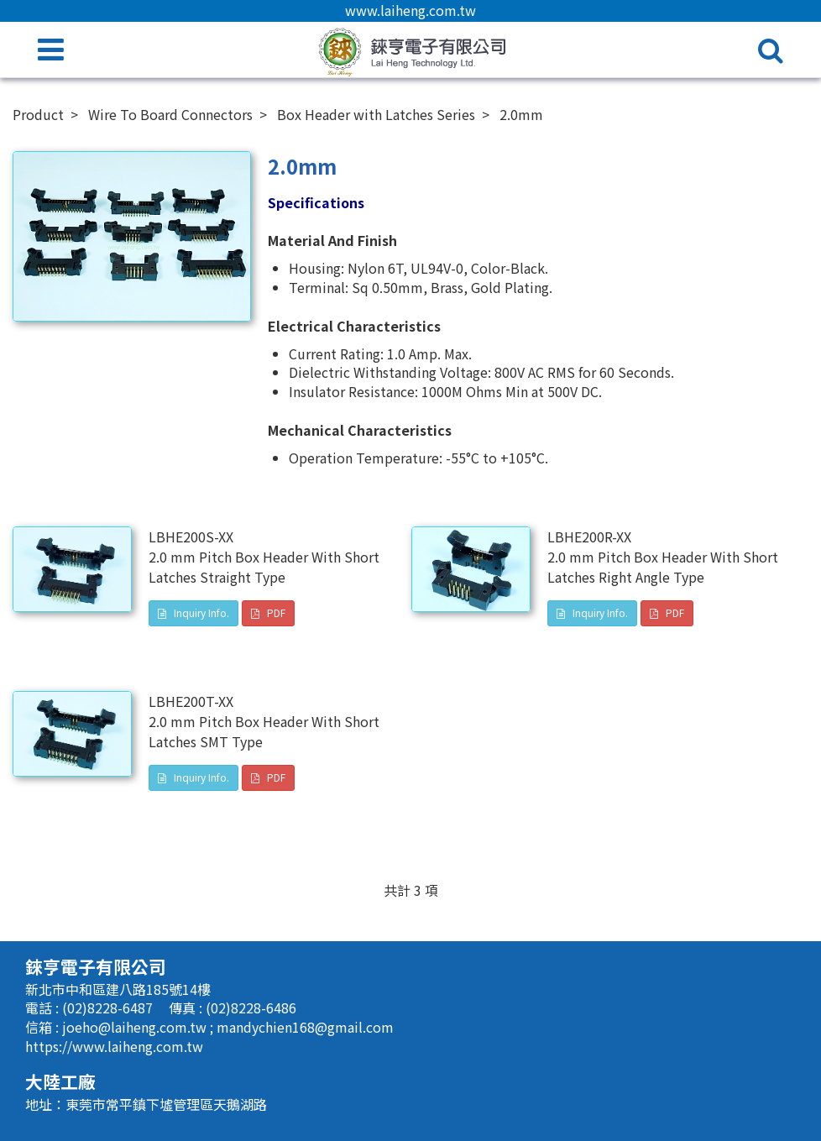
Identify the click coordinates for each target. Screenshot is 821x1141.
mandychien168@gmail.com (305, 1027)
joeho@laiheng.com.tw (136, 1027)
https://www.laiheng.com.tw (114, 1046)
